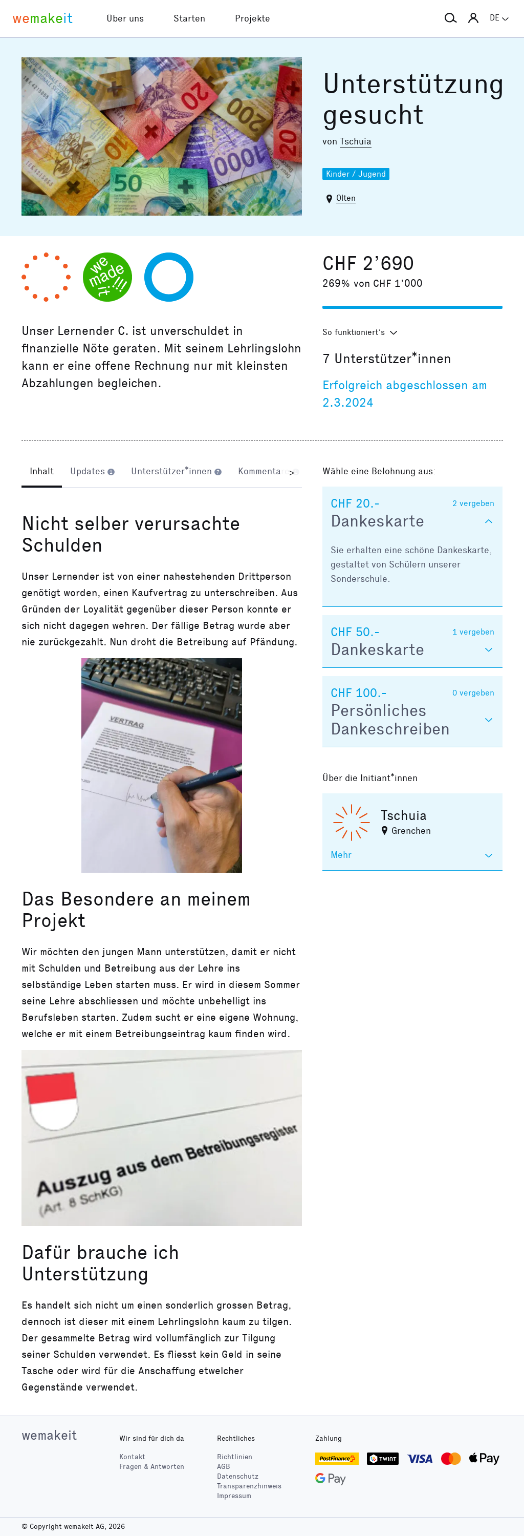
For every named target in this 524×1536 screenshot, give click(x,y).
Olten (346, 198)
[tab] (41, 472)
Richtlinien (234, 1457)
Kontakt (132, 1457)
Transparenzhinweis (249, 1486)
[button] (451, 18)
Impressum (234, 1495)
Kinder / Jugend (356, 174)
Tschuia (356, 141)
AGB (223, 1466)
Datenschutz (237, 1476)
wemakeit (49, 1435)
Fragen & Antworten (151, 1466)
